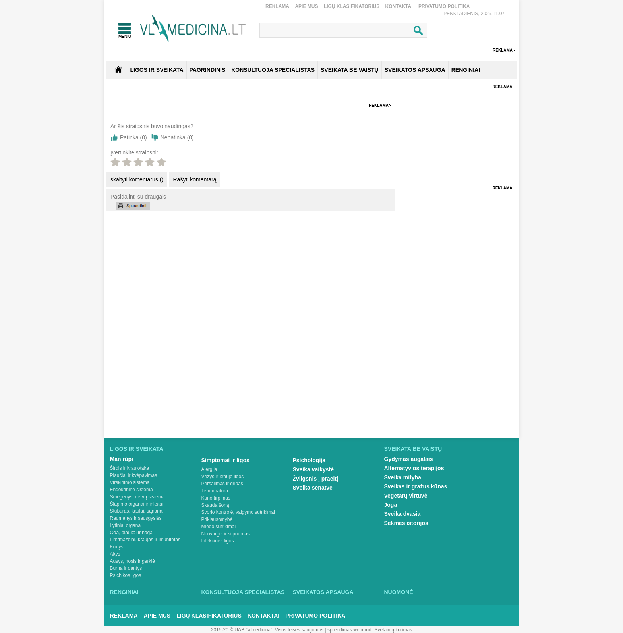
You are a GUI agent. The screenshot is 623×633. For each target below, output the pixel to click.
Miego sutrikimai (218, 526)
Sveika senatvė (313, 487)
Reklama (277, 6)
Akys (115, 554)
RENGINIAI (465, 70)
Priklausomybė (217, 519)
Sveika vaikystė (313, 469)
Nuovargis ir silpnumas (225, 534)
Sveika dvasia (402, 514)
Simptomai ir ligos (225, 460)
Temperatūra (214, 491)
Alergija (209, 469)
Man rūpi (121, 459)
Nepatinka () (177, 137)
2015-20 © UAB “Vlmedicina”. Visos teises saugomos (267, 630)
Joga (390, 505)
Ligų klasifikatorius (351, 6)
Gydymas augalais (408, 459)
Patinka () (133, 137)
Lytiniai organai (126, 525)
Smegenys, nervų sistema (137, 497)
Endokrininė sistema (131, 489)
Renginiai (124, 592)
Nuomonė (398, 592)
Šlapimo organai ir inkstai (136, 504)
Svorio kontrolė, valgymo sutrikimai (238, 512)
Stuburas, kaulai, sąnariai (137, 511)
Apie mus (306, 6)
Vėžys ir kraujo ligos (222, 476)
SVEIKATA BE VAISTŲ (350, 70)
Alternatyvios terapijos (414, 468)
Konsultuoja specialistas (243, 592)
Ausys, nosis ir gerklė (132, 561)
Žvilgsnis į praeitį (315, 478)
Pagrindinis (208, 70)
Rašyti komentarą (195, 179)
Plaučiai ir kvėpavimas (133, 475)
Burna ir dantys (126, 568)
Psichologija (309, 460)
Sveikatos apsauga (323, 592)
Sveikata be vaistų (413, 449)
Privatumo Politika (444, 6)
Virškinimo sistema (130, 482)
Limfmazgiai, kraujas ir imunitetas (145, 539)
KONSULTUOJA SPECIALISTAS (273, 70)
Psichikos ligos (125, 575)
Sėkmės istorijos (406, 523)
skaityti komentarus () (136, 179)
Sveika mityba (402, 477)
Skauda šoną (215, 505)
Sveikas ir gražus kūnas (415, 486)
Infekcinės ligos (217, 541)
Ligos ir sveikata (156, 70)
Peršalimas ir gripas (222, 483)
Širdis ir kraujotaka (129, 468)
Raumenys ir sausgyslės (136, 518)
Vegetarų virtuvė (406, 495)
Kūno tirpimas (215, 498)
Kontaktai (399, 6)
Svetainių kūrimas (393, 630)
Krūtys (117, 547)
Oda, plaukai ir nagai (132, 532)
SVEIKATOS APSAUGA (415, 70)
